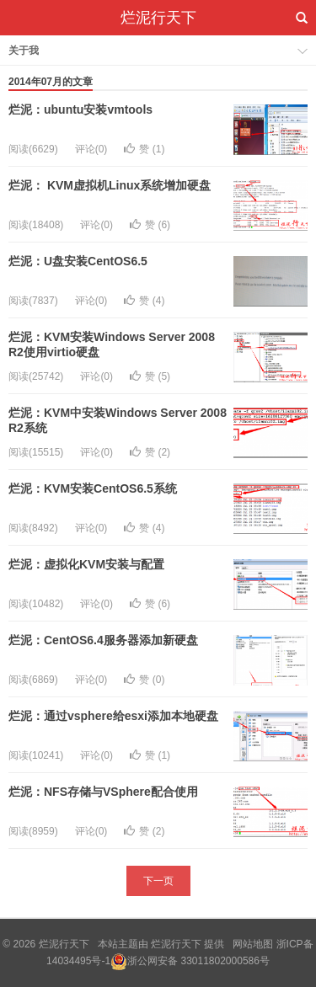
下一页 (158, 881)
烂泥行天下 (158, 17)
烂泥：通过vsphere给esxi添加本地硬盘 (113, 716)
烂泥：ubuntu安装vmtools (80, 109)
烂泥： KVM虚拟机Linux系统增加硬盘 (109, 185)
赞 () (144, 149)
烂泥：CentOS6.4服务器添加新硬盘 (103, 640)
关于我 (23, 50)
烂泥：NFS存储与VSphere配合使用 (103, 791)
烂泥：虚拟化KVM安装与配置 (86, 564)
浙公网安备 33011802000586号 (198, 961)
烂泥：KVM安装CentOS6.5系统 (92, 488)
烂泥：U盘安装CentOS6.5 (77, 261)
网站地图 (253, 944)
